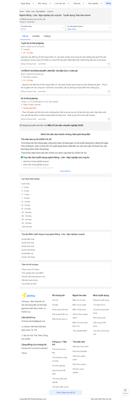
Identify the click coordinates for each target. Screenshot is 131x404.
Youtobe (35, 348)
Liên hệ (55, 300)
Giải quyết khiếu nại (60, 314)
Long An (25, 49)
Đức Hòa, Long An (29, 77)
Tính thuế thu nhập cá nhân (59, 359)
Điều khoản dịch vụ (59, 319)
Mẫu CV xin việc (79, 300)
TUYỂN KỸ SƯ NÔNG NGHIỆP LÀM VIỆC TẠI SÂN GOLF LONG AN (49, 70)
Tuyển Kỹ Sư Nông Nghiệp (32, 43)
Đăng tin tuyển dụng (101, 300)
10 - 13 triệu (27, 52)
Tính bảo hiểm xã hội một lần (60, 388)
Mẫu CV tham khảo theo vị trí (80, 324)
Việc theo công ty (79, 364)
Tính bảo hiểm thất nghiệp (59, 380)
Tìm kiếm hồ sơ (99, 304)
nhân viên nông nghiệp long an (36, 164)
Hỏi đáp (55, 304)
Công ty (47, 36)
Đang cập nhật (28, 107)
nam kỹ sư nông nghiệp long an (36, 161)
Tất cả (25, 36)
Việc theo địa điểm (80, 351)
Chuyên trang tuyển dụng (101, 311)
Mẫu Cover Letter (79, 304)
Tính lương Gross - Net (59, 351)
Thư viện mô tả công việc (101, 332)
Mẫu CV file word (79, 309)
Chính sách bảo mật (60, 309)
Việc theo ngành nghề (79, 358)
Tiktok (24, 353)
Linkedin (43, 348)
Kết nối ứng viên (99, 317)
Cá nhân (36, 36)
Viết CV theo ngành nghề (80, 316)
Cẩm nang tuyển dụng (99, 324)
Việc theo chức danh (81, 346)
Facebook (25, 348)
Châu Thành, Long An (31, 104)
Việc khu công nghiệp (78, 371)
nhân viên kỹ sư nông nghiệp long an (38, 167)
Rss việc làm (96, 399)
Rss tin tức (107, 399)
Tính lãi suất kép (58, 365)
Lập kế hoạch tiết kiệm (58, 372)
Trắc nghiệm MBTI (80, 330)
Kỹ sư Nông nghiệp (29, 98)
